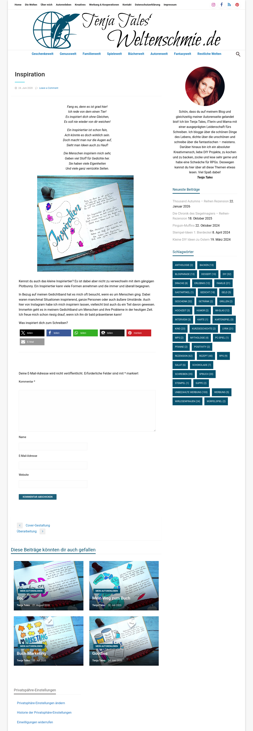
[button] (32, 332)
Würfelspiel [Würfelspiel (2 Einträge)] (216, 401)
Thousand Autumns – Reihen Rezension (201, 201)
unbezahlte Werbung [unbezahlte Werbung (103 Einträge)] (191, 392)
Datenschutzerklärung (147, 4)
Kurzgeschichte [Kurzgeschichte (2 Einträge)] (204, 328)
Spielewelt (114, 54)
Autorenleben (63, 4)
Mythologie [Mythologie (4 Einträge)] (199, 337)
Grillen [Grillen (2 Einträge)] (226, 301)
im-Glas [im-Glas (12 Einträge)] (222, 310)
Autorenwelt (159, 54)
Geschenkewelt (43, 54)
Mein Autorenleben (31, 591)
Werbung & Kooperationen (104, 4)
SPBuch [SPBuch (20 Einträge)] (206, 374)
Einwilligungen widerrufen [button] (35, 722)
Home (18, 4)
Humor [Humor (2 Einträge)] (203, 310)
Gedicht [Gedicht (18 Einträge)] (207, 292)
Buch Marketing (31, 653)
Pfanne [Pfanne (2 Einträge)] (181, 346)
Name (22, 437)
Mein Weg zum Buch (111, 598)
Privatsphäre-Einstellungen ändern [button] (41, 703)
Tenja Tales (23, 605)
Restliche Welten (209, 54)
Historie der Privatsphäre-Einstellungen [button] (44, 712)
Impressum (170, 4)
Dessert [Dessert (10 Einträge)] (208, 274)
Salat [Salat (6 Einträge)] (180, 365)
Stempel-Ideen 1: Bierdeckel (192, 232)
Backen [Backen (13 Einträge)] (207, 265)
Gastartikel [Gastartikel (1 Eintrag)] (184, 292)
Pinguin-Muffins (183, 225)
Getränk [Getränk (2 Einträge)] (206, 301)
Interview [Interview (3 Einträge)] (183, 319)
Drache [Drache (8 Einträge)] (181, 283)
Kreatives (80, 4)
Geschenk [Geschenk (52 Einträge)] (183, 301)
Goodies (100, 653)
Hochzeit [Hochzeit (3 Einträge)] (182, 310)
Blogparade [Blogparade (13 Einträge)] (184, 274)
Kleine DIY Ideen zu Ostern (191, 239)
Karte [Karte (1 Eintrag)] (202, 319)
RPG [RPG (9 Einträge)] (223, 356)
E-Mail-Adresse (28, 455)
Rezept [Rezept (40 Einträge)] (205, 356)
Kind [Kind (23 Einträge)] (180, 328)
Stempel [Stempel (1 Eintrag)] (182, 383)
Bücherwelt (136, 54)
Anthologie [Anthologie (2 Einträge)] (184, 265)
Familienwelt (92, 54)
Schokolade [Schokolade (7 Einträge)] (201, 365)
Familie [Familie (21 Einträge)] (223, 283)
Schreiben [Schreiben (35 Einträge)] (184, 374)
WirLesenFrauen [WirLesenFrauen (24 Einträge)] (187, 401)
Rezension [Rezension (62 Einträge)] (184, 356)
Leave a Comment (48, 88)
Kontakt (127, 4)
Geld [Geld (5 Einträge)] (226, 292)
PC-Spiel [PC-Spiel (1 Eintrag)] (222, 337)
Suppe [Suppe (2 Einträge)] (201, 383)
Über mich (46, 4)
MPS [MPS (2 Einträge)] (179, 337)
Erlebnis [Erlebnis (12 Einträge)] (202, 283)
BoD (21, 598)
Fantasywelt (182, 54)
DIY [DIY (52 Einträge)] (227, 274)
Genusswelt (68, 54)
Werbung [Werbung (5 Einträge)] (221, 392)
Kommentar (27, 381)
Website (24, 474)
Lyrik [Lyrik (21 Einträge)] (227, 328)
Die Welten (31, 4)
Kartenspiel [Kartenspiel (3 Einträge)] (224, 319)
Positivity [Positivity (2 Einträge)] (202, 346)
